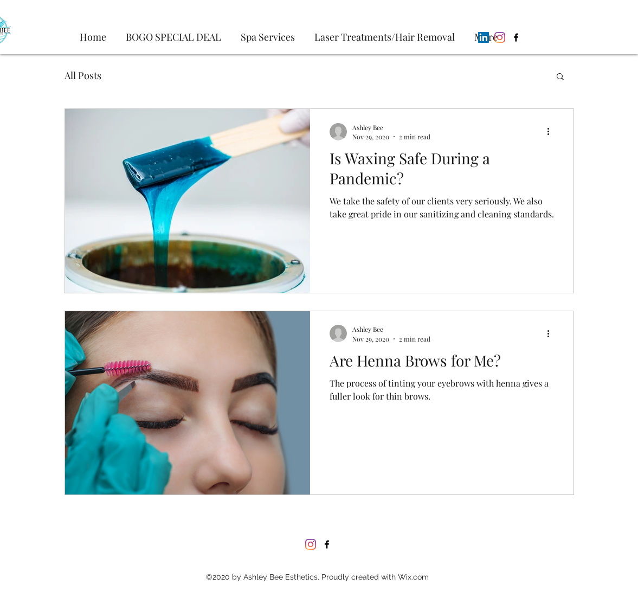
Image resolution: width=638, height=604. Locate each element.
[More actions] (552, 131)
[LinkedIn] (483, 37)
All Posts (83, 75)
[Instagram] (499, 37)
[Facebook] (516, 37)
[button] (560, 77)
